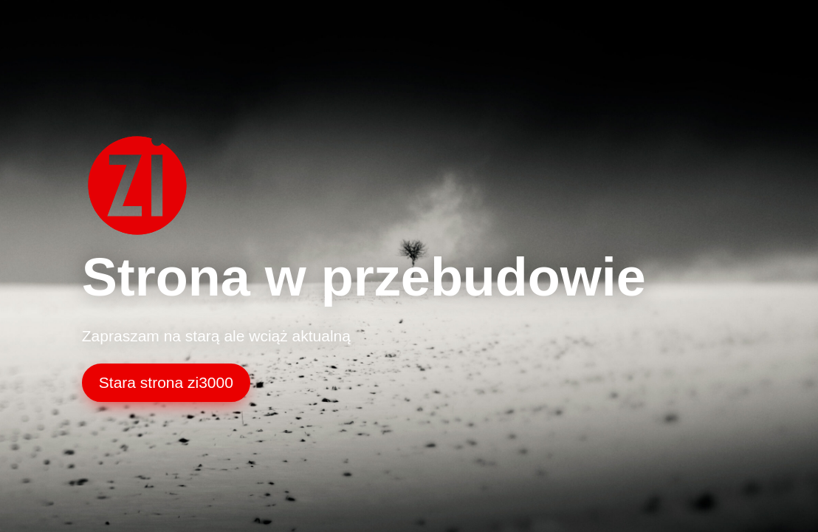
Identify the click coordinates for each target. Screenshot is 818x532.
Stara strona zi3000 (166, 382)
